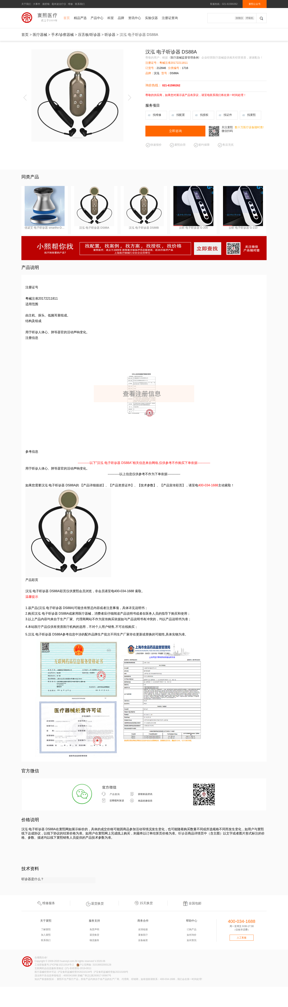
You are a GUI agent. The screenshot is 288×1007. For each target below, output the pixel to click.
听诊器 (110, 35)
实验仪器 (151, 18)
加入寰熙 (46, 934)
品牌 (121, 18)
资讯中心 (134, 18)
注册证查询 (170, 18)
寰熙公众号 (255, 4)
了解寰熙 (46, 929)
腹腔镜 (46, 4)
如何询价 (191, 934)
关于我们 (26, 4)
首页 (66, 18)
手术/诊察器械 (62, 35)
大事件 (36, 4)
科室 (110, 18)
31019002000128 (101, 964)
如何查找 (191, 940)
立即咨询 (175, 131)
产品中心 (97, 18)
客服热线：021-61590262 (223, 4)
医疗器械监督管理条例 (185, 57)
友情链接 (143, 929)
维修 (70, 4)
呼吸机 (249, 18)
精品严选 (80, 18)
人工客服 (241, 937)
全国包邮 (192, 903)
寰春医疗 (143, 934)
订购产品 (191, 929)
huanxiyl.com (67, 961)
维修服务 (45, 903)
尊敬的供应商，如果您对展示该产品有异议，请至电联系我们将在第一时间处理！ (195, 95)
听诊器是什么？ (32, 879)
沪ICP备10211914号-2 (62, 964)
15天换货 (143, 903)
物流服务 (94, 940)
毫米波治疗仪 (59, 4)
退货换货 (94, 903)
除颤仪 (239, 18)
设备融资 (143, 940)
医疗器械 (40, 35)
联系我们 (80, 4)
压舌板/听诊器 (89, 35)
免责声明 (94, 929)
